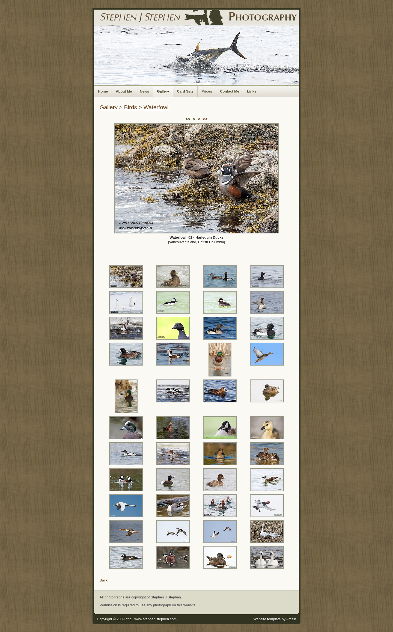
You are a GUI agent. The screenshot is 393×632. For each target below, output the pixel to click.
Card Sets (185, 91)
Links (251, 91)
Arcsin (291, 619)
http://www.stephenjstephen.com (151, 619)
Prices (206, 91)
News (144, 91)
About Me (124, 91)
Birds (130, 107)
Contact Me (229, 91)
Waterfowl (156, 107)
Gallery (163, 91)
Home (103, 91)
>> (205, 119)
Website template (267, 619)
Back (104, 580)
